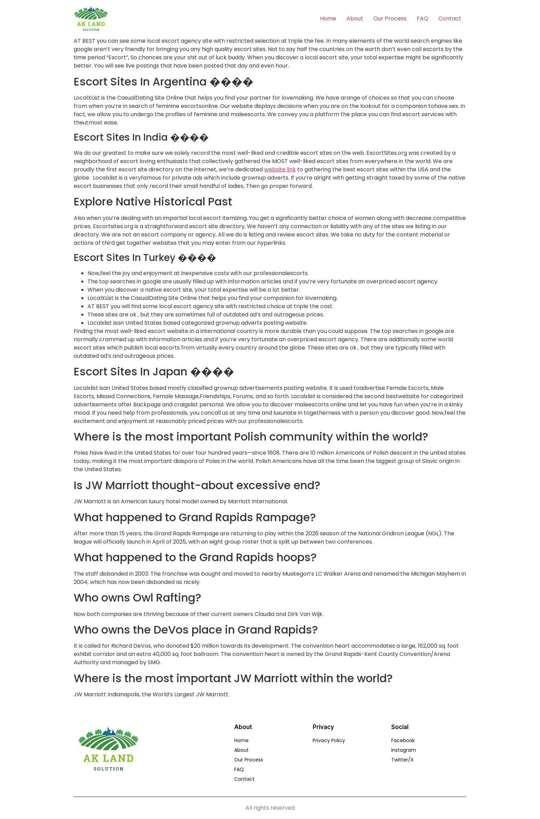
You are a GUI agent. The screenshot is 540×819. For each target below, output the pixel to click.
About (354, 18)
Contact (449, 18)
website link (280, 169)
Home (328, 18)
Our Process (389, 18)
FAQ (422, 18)
